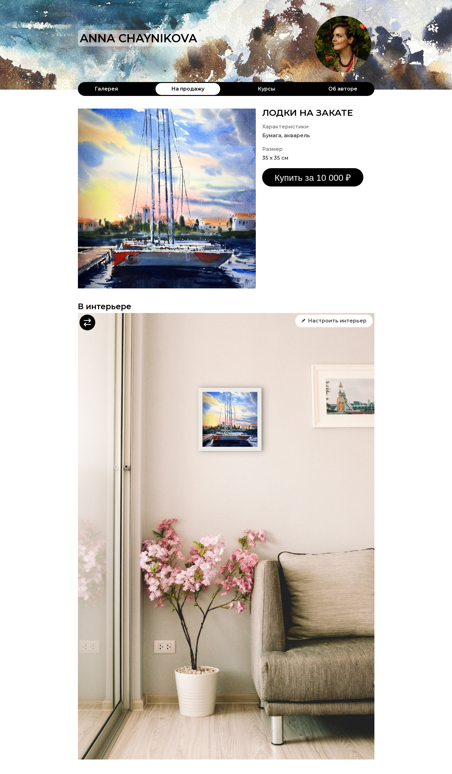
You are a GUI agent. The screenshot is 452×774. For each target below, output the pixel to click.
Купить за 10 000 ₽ (313, 178)
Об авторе (342, 89)
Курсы (266, 89)
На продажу (187, 89)
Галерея (106, 89)
